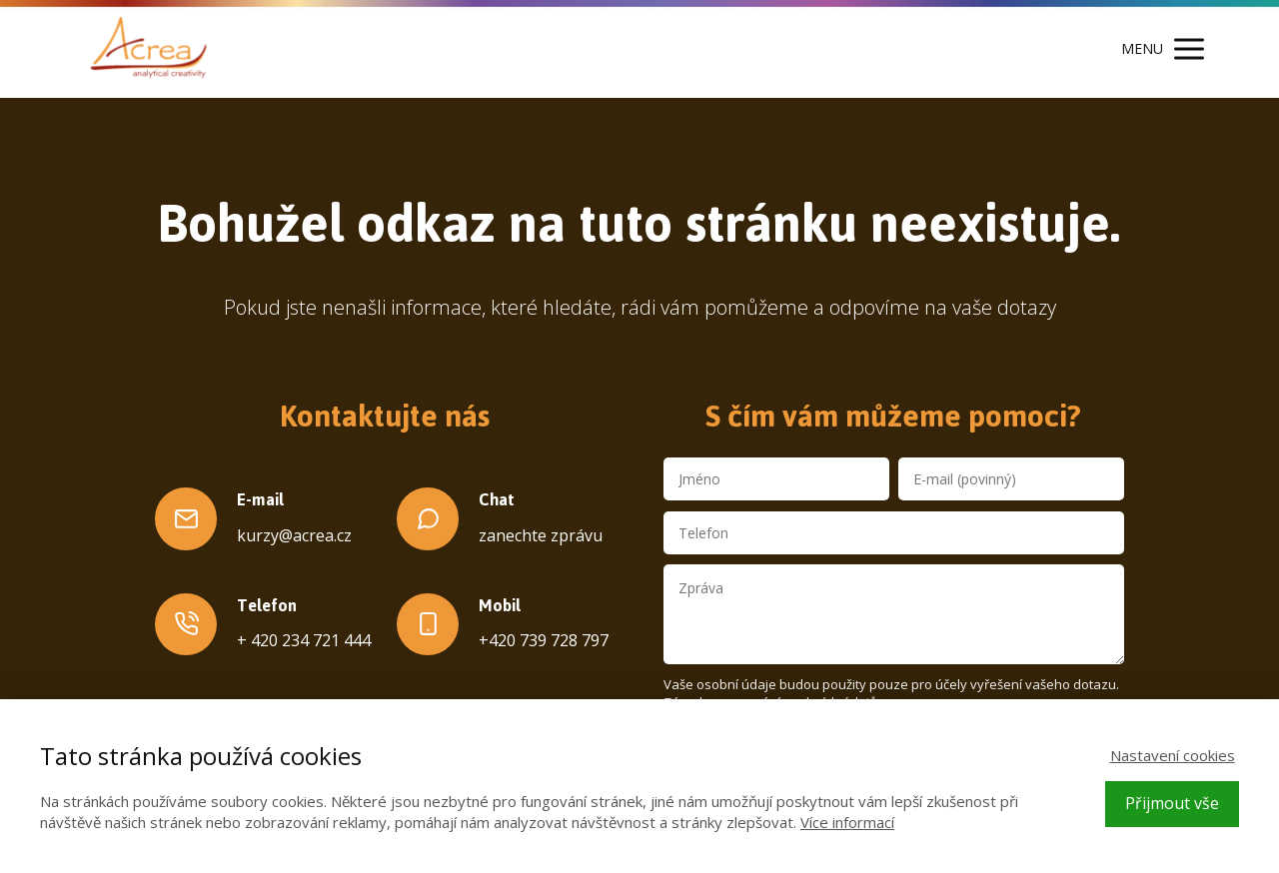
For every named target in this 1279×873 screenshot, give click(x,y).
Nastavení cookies (1172, 755)
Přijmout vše (1172, 803)
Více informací (847, 822)
